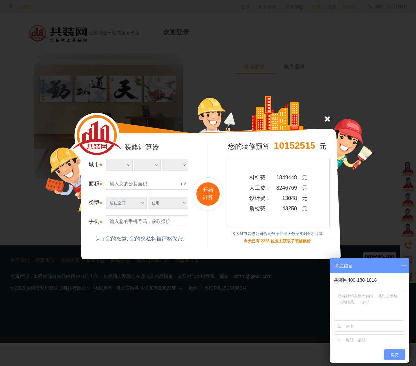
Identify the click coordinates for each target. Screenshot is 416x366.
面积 (94, 183)
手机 (94, 221)
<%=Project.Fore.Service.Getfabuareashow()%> (119, 165)
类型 (94, 202)
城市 (94, 164)
